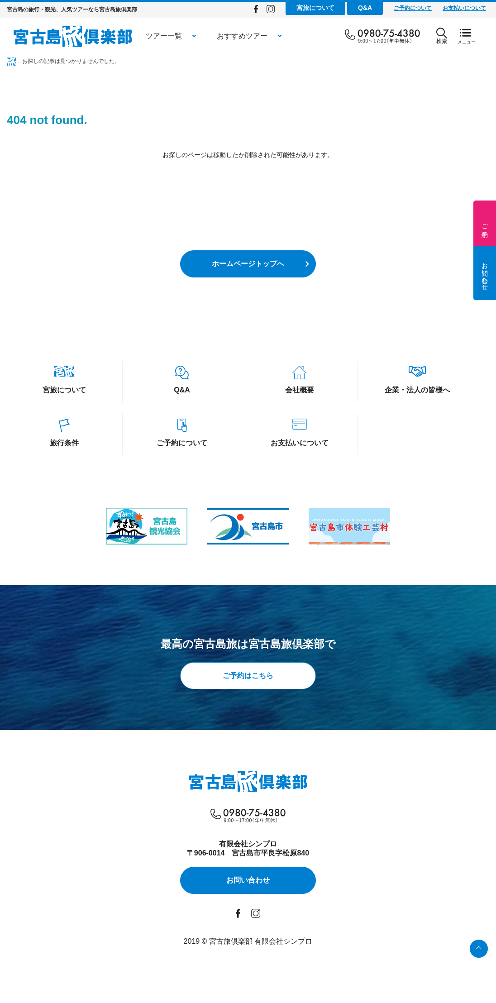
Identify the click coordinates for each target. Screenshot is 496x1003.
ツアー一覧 (164, 36)
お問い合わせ (484, 272)
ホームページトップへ (248, 263)
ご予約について (413, 8)
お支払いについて (464, 8)
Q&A (365, 7)
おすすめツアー (242, 36)
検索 (441, 36)
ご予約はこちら (248, 675)
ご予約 (484, 223)
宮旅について (315, 7)
